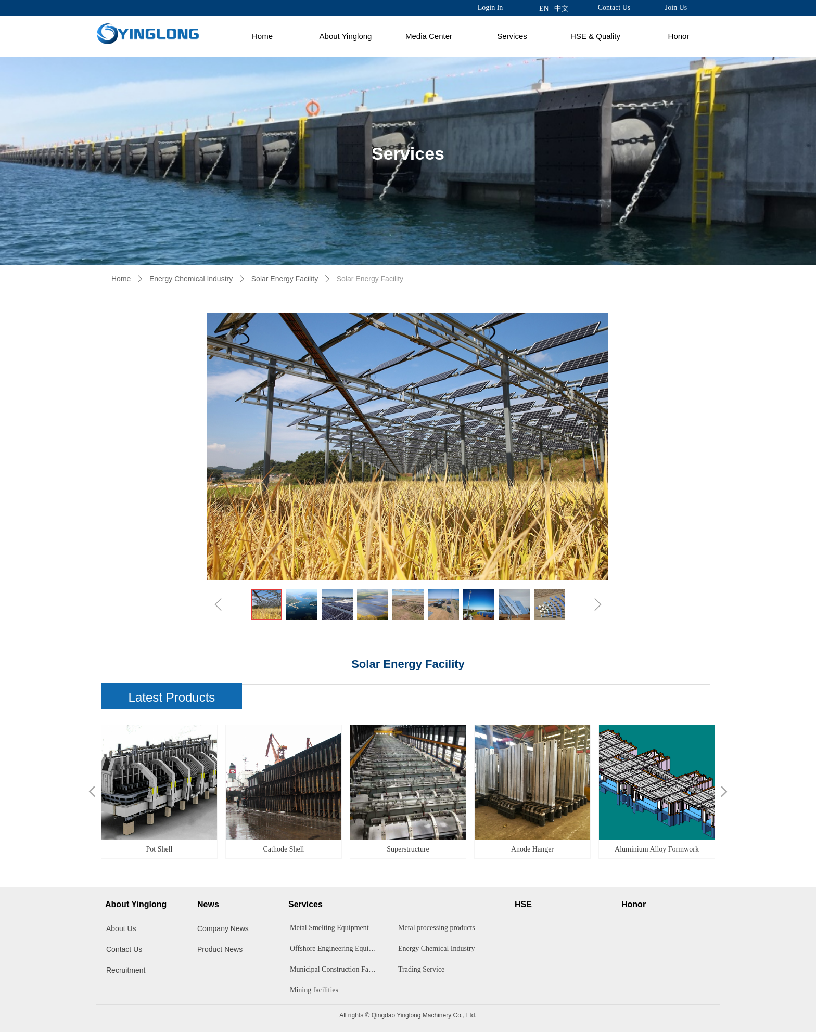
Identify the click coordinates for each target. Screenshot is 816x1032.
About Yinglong (346, 36)
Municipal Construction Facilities (336, 969)
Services (512, 36)
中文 (561, 8)
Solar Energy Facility (284, 279)
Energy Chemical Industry (191, 279)
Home (262, 36)
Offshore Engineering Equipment (336, 948)
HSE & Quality (595, 36)
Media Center (428, 36)
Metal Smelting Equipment (329, 928)
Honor (679, 36)
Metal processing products (436, 928)
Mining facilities (314, 990)
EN (544, 8)
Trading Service (421, 969)
